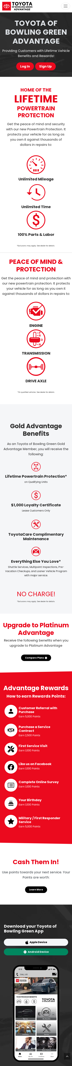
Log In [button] (25, 66)
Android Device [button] (36, 952)
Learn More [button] (36, 889)
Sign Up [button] (45, 66)
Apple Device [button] (36, 942)
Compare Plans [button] (36, 657)
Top (67, 1056)
